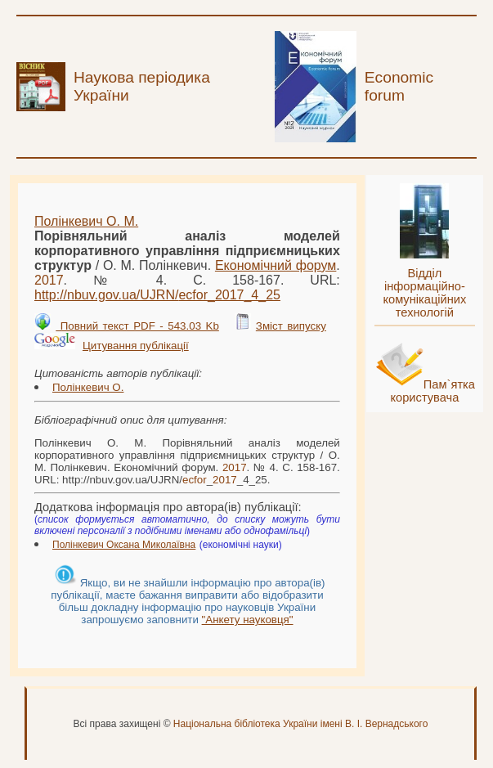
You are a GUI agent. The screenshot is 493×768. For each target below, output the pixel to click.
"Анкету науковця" (248, 619)
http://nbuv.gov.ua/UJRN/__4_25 (157, 295)
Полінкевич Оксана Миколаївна (123, 544)
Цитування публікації (136, 345)
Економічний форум (275, 265)
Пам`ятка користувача (432, 391)
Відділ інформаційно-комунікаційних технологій (424, 293)
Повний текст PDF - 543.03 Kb (137, 326)
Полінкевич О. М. (86, 221)
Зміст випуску (291, 326)
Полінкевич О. (87, 387)
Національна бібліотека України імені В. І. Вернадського (300, 724)
